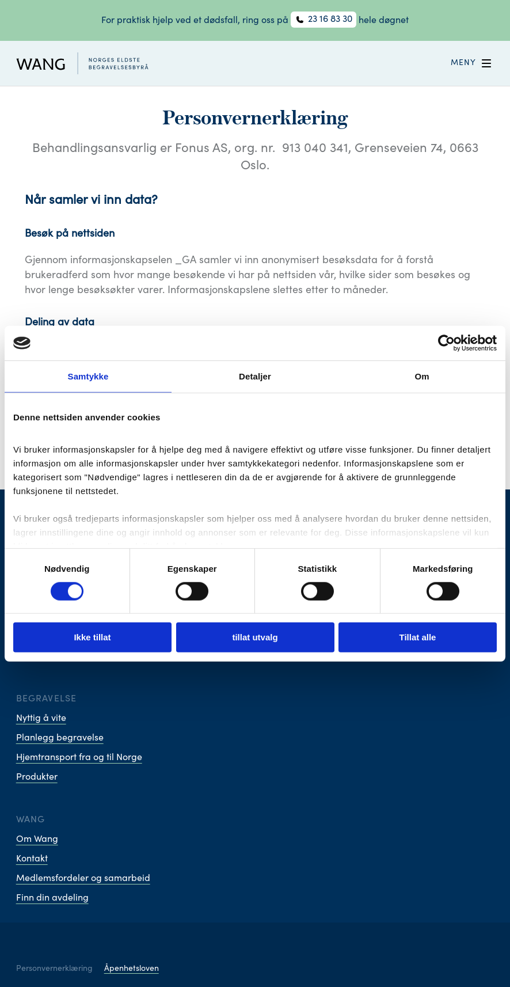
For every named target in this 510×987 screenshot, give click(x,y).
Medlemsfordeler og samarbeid (83, 878)
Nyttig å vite (41, 718)
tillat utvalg (254, 637)
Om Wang (37, 839)
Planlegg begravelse (60, 738)
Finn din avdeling (52, 898)
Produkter (37, 777)
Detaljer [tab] (255, 376)
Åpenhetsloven (131, 969)
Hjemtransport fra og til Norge (79, 757)
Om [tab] (421, 376)
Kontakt (32, 859)
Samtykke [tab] (88, 376)
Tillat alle (417, 637)
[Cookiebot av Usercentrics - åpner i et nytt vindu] (446, 343)
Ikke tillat (92, 637)
